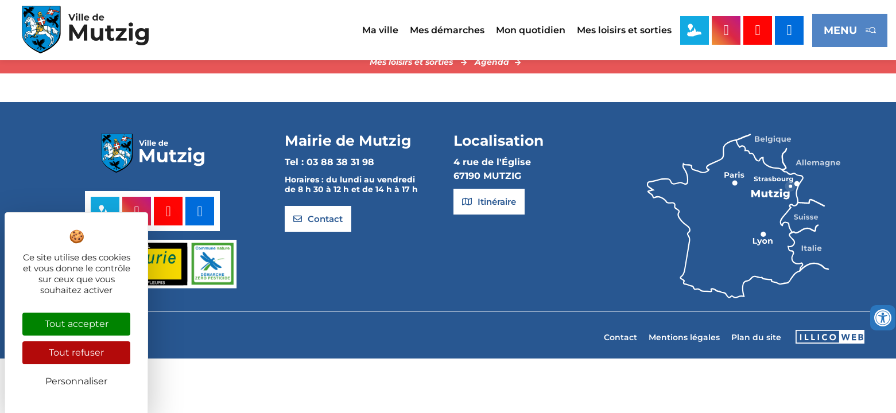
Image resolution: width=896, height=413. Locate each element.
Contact (620, 347)
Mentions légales (684, 347)
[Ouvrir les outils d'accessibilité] (882, 317)
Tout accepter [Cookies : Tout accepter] (76, 323)
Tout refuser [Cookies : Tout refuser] (76, 352)
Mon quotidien (530, 30)
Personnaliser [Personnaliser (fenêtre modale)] (76, 381)
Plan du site (756, 347)
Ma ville (380, 30)
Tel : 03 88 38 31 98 (329, 171)
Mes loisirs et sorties (624, 30)
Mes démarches (447, 30)
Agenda (492, 71)
